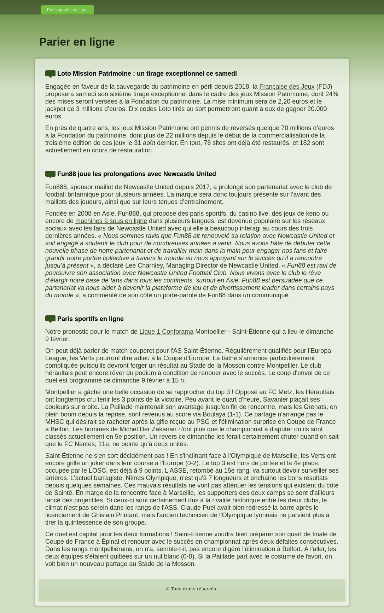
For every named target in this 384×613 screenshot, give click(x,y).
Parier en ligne (77, 42)
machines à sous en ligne (111, 220)
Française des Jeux (286, 86)
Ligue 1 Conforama (166, 331)
